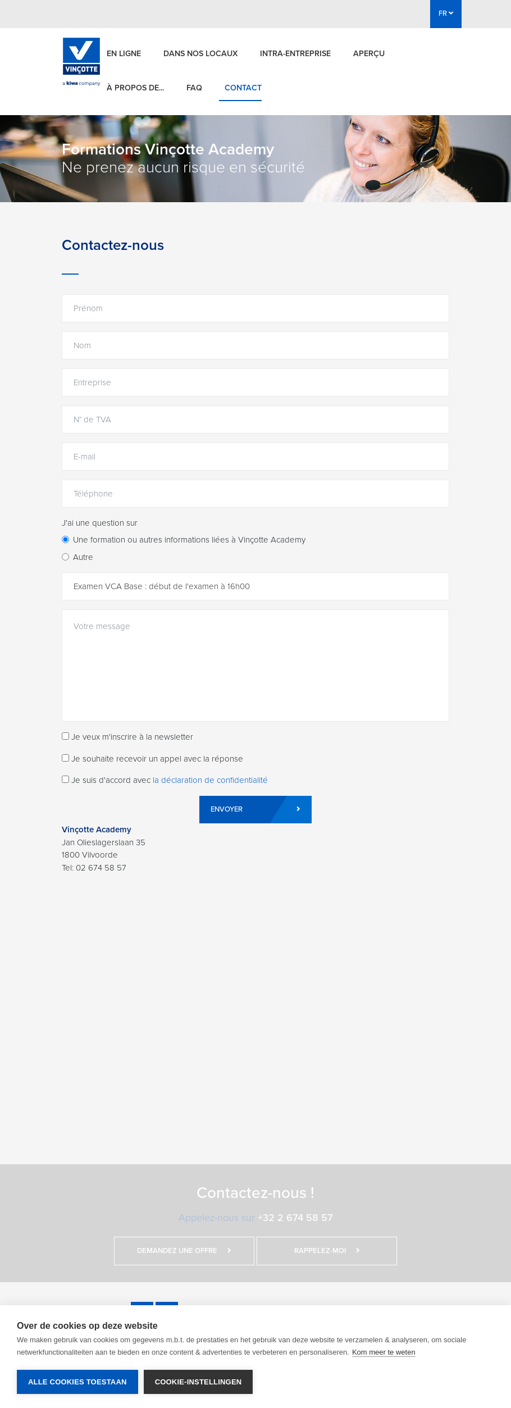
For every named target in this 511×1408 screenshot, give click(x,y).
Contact (243, 88)
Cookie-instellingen (198, 1382)
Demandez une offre (184, 1250)
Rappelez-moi (327, 1250)
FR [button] (446, 13)
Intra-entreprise (295, 53)
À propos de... (135, 88)
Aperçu (369, 53)
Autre (83, 557)
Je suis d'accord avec (165, 780)
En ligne (124, 53)
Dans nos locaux (200, 53)
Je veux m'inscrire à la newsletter (127, 737)
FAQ (194, 88)
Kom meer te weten (384, 1352)
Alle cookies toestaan (77, 1382)
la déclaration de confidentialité (210, 780)
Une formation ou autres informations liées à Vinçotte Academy (189, 540)
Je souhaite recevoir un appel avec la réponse (152, 759)
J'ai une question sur (100, 523)
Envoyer (255, 809)
